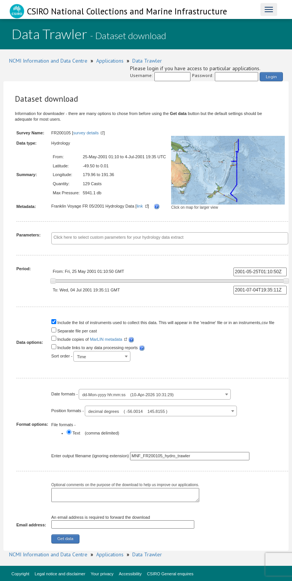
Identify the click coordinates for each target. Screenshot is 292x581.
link (139, 206)
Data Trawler (147, 60)
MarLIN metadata (106, 339)
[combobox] (169, 238)
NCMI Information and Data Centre (48, 60)
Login (271, 76)
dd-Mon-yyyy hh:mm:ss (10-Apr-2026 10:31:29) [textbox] (127, 394)
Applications (110, 60)
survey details (85, 133)
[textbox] (170, 238)
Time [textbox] (81, 356)
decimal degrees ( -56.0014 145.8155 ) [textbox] (127, 411)
